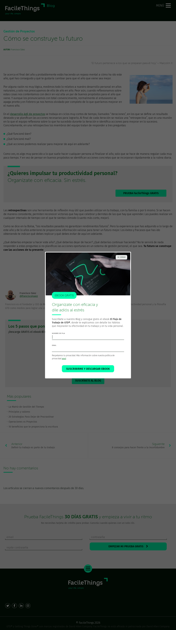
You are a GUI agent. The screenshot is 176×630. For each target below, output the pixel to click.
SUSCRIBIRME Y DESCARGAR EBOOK (88, 372)
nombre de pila (58, 337)
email (54, 349)
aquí (64, 362)
